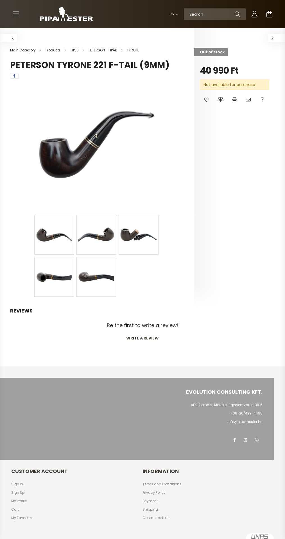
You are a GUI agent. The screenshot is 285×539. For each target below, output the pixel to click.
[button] (207, 99)
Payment (150, 501)
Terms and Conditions (161, 484)
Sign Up (17, 493)
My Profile (19, 501)
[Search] (215, 14)
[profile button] (254, 14)
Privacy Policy (154, 493)
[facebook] (14, 76)
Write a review (142, 338)
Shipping (150, 509)
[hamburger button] (15, 14)
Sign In (17, 484)
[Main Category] (23, 50)
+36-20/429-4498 (246, 413)
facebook (234, 440)
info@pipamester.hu (245, 421)
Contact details (155, 518)
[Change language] (172, 14)
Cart (15, 509)
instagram (245, 440)
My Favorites (21, 518)
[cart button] (269, 14)
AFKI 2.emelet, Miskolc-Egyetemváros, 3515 (227, 404)
